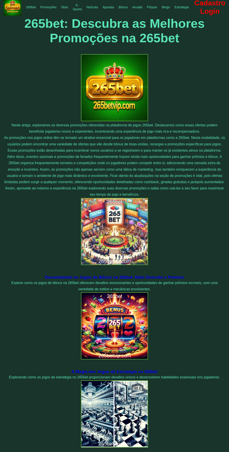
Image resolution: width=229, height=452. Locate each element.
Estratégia (181, 7)
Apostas (108, 7)
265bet (31, 7)
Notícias (92, 7)
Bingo (166, 7)
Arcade (137, 7)
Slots (64, 7)
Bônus (123, 7)
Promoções (48, 7)
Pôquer (152, 7)
